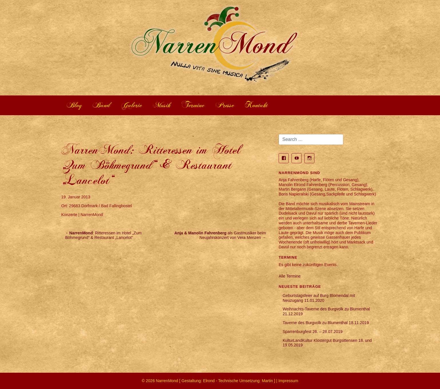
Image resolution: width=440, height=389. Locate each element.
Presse (224, 105)
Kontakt (256, 105)
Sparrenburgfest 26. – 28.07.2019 (312, 331)
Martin (267, 380)
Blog (74, 105)
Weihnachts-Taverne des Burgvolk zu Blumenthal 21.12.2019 (326, 311)
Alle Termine (290, 276)
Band (102, 105)
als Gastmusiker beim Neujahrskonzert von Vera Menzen (220, 235)
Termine (193, 105)
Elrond (209, 380)
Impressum (288, 380)
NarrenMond (167, 380)
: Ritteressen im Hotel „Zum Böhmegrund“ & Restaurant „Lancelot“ (103, 235)
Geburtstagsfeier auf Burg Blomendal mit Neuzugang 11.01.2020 (319, 298)
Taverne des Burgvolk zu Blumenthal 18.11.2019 (326, 322)
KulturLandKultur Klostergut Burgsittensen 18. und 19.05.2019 (327, 343)
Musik (162, 105)
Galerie (131, 105)
